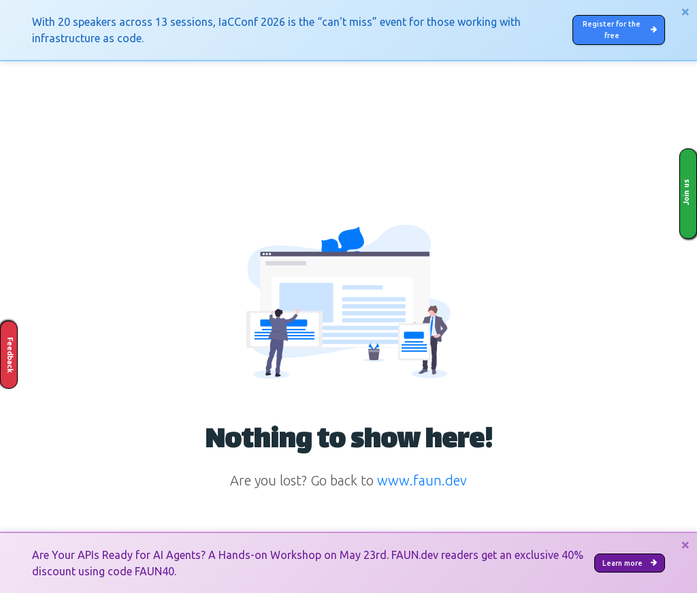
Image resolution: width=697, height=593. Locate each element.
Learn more (618, 562)
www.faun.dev (422, 489)
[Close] (685, 11)
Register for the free (614, 34)
